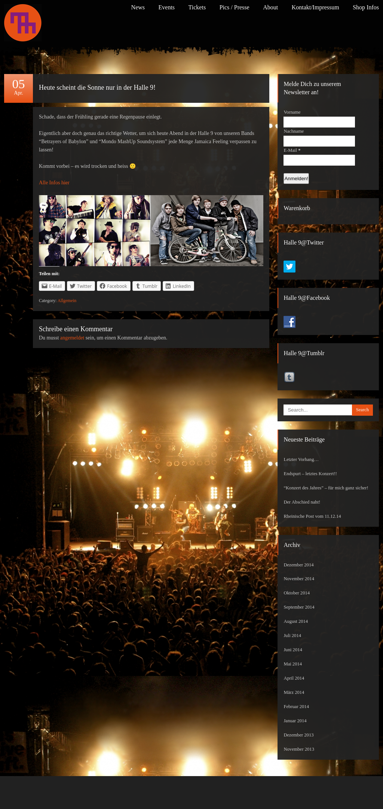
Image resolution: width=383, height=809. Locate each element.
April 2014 (294, 678)
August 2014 (296, 621)
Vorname (292, 112)
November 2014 (299, 578)
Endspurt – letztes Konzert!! (310, 473)
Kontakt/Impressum (315, 7)
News (138, 7)
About (270, 7)
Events (167, 7)
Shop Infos (366, 7)
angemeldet (72, 338)
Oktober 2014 (297, 593)
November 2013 (299, 749)
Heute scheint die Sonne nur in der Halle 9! (97, 87)
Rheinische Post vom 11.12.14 (312, 516)
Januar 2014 (295, 720)
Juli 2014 (292, 635)
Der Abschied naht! (302, 502)
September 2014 (299, 607)
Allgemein (67, 300)
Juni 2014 (293, 649)
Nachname (294, 131)
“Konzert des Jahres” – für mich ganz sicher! (326, 487)
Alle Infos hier (54, 182)
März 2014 (294, 692)
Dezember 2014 (298, 564)
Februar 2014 (296, 706)
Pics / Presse (234, 7)
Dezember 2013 (298, 735)
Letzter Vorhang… (301, 459)
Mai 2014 (293, 664)
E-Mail (292, 150)
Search (362, 409)
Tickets (197, 7)
